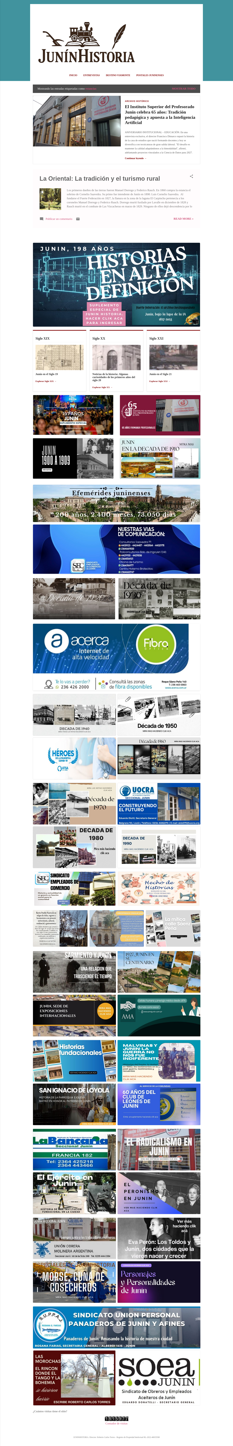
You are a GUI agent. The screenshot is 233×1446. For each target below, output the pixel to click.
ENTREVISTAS (91, 75)
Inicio (73, 75)
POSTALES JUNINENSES (150, 75)
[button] (191, 177)
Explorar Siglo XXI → (159, 381)
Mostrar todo (183, 88)
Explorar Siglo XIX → (45, 381)
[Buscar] (198, 9)
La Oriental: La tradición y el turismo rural (100, 178)
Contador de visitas (116, 1423)
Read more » (183, 218)
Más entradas (116, 235)
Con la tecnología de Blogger (116, 1430)
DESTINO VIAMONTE (118, 75)
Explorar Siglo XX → (102, 387)
